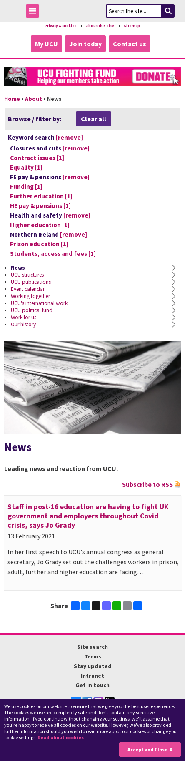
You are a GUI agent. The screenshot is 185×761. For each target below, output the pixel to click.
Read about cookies (61, 737)
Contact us (129, 44)
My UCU (46, 44)
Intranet (92, 675)
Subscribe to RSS (147, 484)
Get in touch (92, 685)
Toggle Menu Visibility (34, 12)
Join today (85, 44)
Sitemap (132, 26)
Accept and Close (148, 749)
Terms (92, 656)
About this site (100, 26)
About (33, 99)
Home (12, 99)
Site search (92, 647)
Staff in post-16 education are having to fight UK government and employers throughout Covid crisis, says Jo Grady (88, 516)
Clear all (93, 119)
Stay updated (93, 666)
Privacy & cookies (61, 26)
